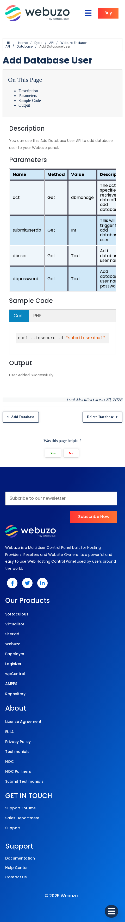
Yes (52, 453)
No (71, 453)
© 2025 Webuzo (61, 896)
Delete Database (100, 417)
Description (28, 91)
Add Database (23, 417)
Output (24, 105)
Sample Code (29, 100)
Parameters (27, 95)
